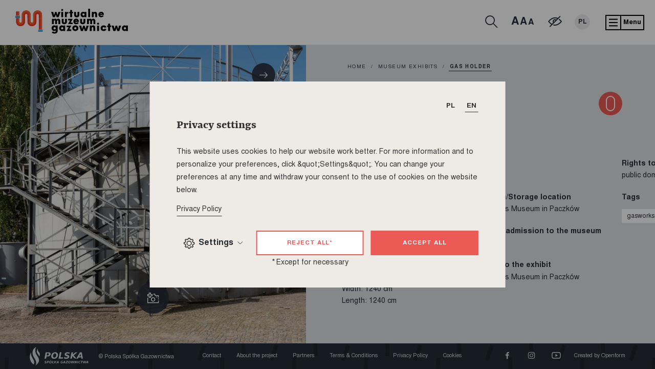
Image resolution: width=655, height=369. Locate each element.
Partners (303, 356)
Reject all (310, 243)
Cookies (452, 356)
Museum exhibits (408, 67)
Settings (213, 243)
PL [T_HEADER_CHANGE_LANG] (450, 106)
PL (582, 22)
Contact (212, 356)
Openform (613, 356)
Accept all (424, 243)
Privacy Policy (410, 356)
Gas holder (470, 67)
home (356, 67)
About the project (256, 356)
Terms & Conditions (354, 356)
